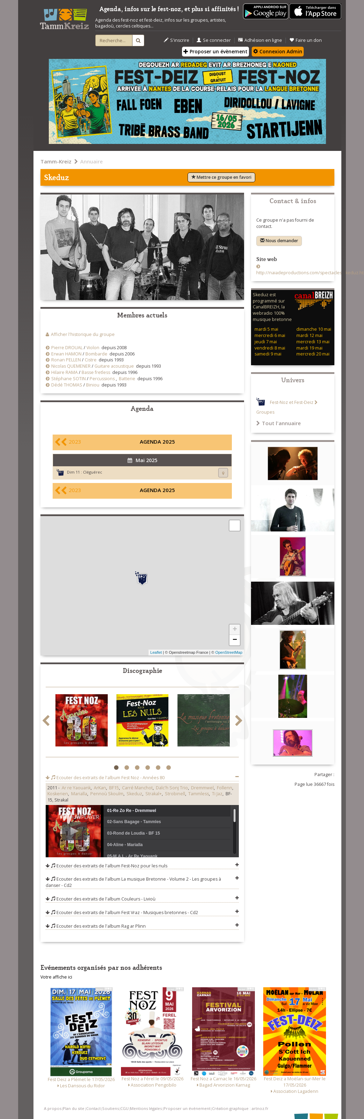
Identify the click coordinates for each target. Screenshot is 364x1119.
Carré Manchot (137, 788)
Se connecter (214, 40)
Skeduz (134, 794)
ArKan (100, 788)
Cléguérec (92, 472)
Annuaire (91, 161)
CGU (124, 1108)
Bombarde (96, 354)
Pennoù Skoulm (106, 794)
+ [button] (235, 629)
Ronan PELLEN (66, 360)
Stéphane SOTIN (68, 379)
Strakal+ (153, 794)
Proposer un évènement (215, 51)
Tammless (198, 794)
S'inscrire (176, 40)
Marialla (79, 794)
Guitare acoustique (114, 366)
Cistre (91, 360)
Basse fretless (96, 372)
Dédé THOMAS (66, 385)
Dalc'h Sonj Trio (172, 788)
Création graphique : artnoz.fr (240, 1108)
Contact (93, 1108)
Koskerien (57, 794)
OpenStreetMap (228, 652)
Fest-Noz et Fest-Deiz (291, 402)
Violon (92, 348)
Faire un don (305, 40)
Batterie (127, 379)
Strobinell (175, 794)
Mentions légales (146, 1108)
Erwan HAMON (66, 354)
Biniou (92, 385)
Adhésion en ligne (260, 40)
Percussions (102, 379)
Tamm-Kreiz (55, 161)
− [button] (235, 640)
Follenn (224, 788)
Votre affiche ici (56, 977)
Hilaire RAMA (64, 372)
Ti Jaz (217, 794)
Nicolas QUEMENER (71, 366)
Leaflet (156, 652)
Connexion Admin (277, 51)
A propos (52, 1108)
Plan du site (73, 1108)
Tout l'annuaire (278, 423)
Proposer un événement (187, 1108)
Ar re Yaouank (76, 788)
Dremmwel (202, 788)
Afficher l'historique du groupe (83, 334)
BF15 (114, 788)
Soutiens (110, 1108)
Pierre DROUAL (67, 348)
